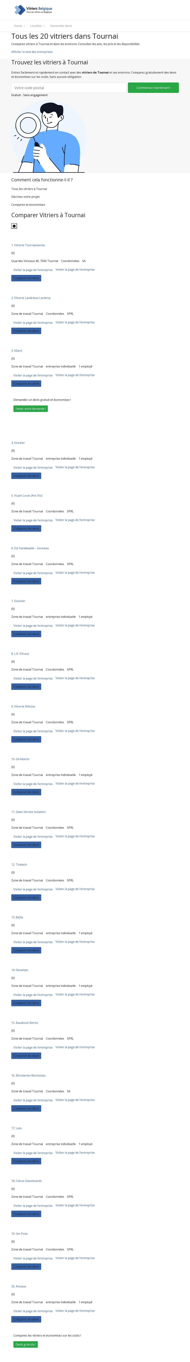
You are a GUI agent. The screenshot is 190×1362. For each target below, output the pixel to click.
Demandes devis (61, 26)
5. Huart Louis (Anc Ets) (26, 495)
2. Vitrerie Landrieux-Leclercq (30, 298)
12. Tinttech (19, 865)
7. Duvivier (18, 601)
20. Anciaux (18, 1286)
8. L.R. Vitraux (20, 654)
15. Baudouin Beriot (24, 1023)
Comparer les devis (26, 278)
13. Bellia (17, 917)
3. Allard (16, 351)
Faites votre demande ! (31, 409)
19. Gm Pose (19, 1234)
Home (18, 26)
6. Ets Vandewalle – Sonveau (30, 548)
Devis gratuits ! (26, 1344)
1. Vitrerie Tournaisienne (28, 245)
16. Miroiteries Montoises (28, 1075)
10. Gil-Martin (20, 759)
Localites (36, 26)
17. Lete (16, 1128)
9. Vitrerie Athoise (23, 706)
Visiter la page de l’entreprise (33, 270)
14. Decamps (19, 970)
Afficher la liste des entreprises (32, 52)
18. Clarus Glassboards (26, 1181)
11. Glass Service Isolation (28, 812)
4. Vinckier (18, 443)
